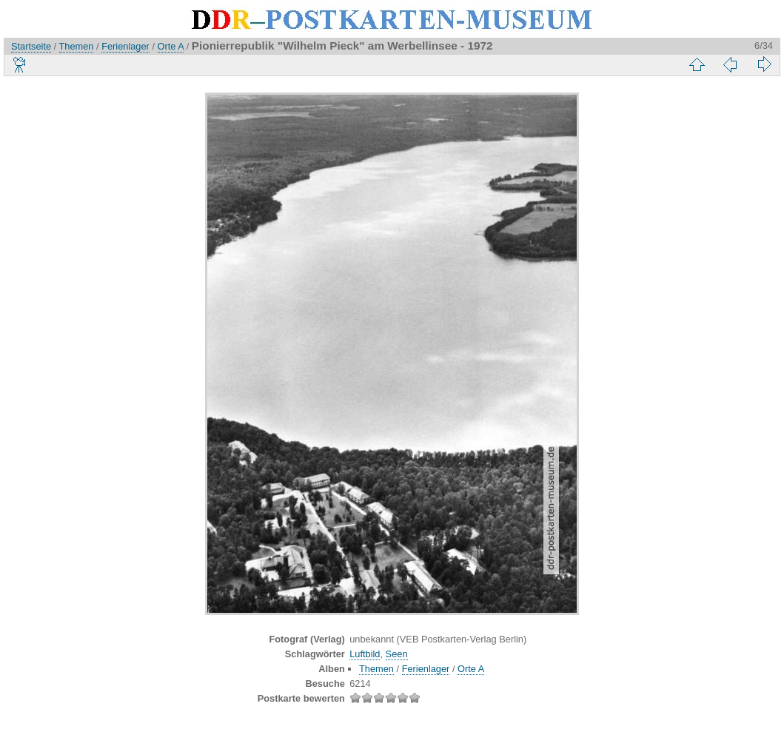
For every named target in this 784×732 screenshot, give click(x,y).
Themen (76, 46)
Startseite (31, 46)
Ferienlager (125, 46)
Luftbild (364, 653)
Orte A (171, 46)
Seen (397, 653)
